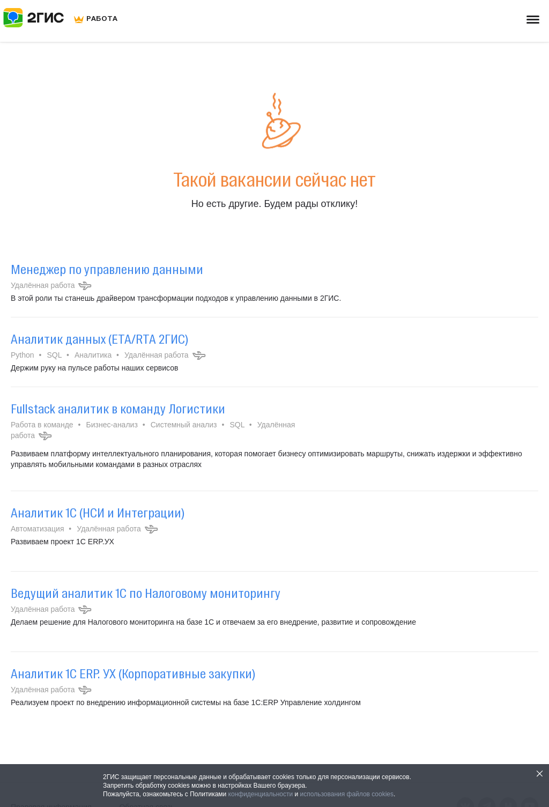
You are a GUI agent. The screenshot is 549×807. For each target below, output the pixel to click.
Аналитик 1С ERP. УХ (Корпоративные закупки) (133, 673)
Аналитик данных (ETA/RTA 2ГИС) (99, 339)
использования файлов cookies (347, 794)
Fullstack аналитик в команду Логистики (118, 409)
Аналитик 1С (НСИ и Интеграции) (97, 513)
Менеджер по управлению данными (107, 269)
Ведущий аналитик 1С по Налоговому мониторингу (145, 593)
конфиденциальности (260, 794)
